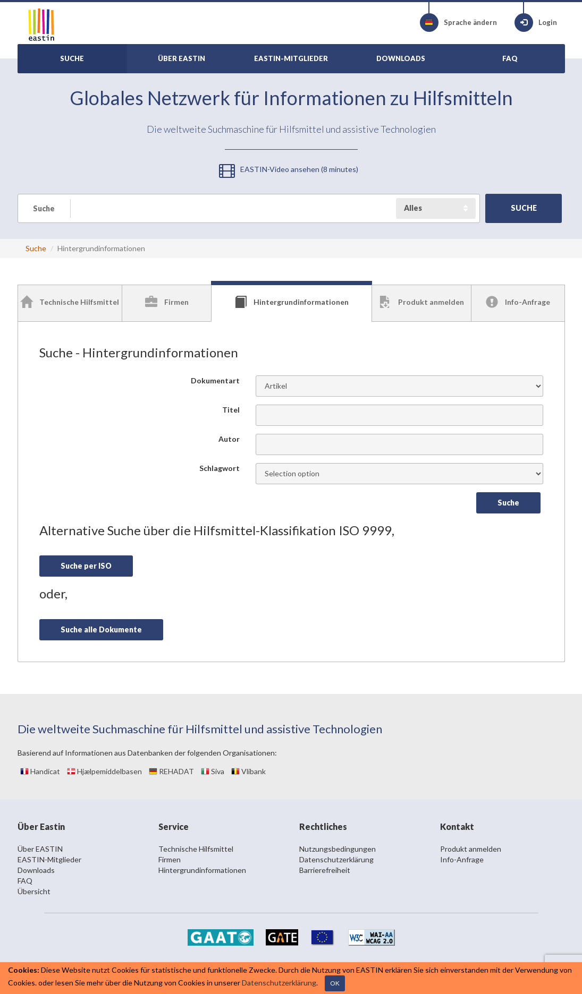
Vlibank (248, 771)
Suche (36, 248)
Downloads (36, 870)
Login (535, 22)
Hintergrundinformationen (202, 870)
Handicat (40, 771)
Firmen (169, 859)
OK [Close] (335, 983)
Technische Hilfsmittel (195, 848)
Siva (212, 771)
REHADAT (171, 771)
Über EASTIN (40, 848)
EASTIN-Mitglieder (49, 859)
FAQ (25, 880)
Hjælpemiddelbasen (104, 771)
